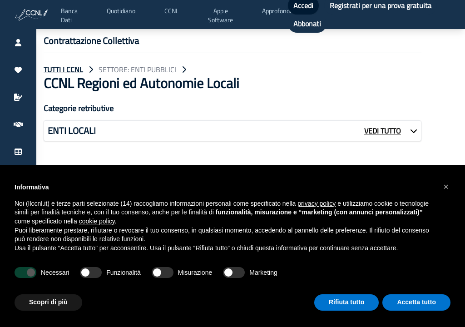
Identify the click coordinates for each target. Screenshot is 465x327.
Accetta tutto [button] (416, 302)
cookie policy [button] (97, 221)
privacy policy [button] (316, 203)
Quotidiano (121, 10)
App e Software (220, 15)
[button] (446, 186)
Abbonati (307, 23)
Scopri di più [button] (48, 302)
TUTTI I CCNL (63, 69)
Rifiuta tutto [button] (347, 302)
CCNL (171, 10)
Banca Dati (69, 15)
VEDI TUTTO (382, 130)
